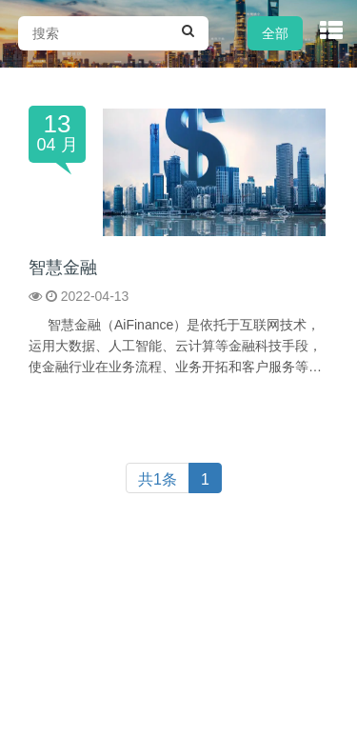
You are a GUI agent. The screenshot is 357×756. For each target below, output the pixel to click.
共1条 (157, 479)
